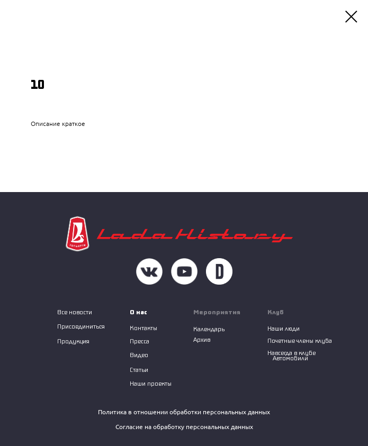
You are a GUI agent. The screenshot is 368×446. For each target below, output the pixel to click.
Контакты (143, 328)
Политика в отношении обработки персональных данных (184, 411)
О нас (138, 312)
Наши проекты (151, 383)
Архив (201, 339)
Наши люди (283, 328)
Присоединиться (81, 326)
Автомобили (290, 358)
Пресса (139, 341)
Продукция (73, 341)
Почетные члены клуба (299, 340)
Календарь (209, 329)
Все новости (74, 312)
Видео (139, 355)
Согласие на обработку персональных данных (184, 426)
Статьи (139, 370)
